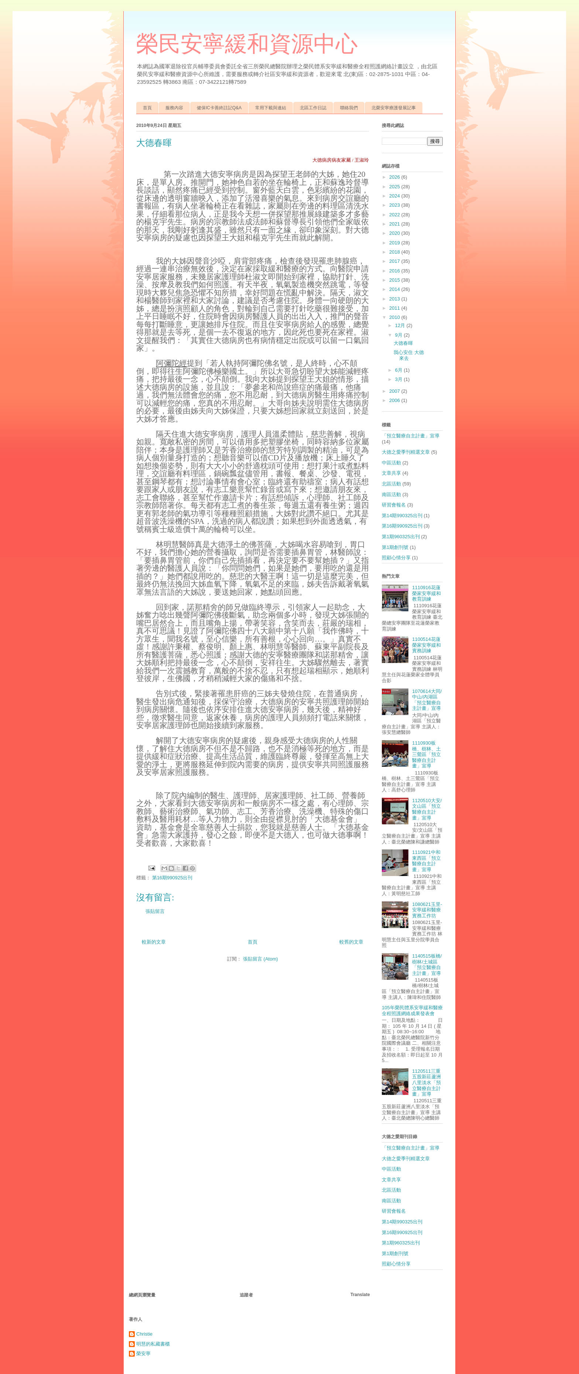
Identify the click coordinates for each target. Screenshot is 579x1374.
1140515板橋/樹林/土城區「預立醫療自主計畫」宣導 (427, 964)
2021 (395, 224)
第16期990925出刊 (172, 877)
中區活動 (391, 463)
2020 (395, 233)
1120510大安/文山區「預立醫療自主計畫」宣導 (427, 809)
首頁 (147, 107)
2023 (395, 205)
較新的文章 (154, 942)
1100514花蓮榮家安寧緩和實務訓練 (426, 644)
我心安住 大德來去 (409, 355)
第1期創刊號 (395, 547)
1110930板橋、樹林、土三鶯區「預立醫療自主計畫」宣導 (426, 754)
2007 (395, 391)
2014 (395, 289)
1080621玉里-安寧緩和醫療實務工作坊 (427, 909)
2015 (395, 280)
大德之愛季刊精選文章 (406, 452)
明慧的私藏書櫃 (153, 1344)
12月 (401, 325)
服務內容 (174, 107)
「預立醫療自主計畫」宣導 (410, 436)
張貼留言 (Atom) (260, 959)
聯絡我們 (349, 107)
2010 (395, 317)
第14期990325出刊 (402, 515)
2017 (395, 261)
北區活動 (391, 484)
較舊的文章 (351, 942)
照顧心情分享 (396, 557)
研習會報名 (394, 505)
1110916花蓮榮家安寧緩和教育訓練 (426, 593)
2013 (395, 299)
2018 (395, 252)
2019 (395, 242)
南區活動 (391, 494)
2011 (395, 308)
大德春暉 (403, 343)
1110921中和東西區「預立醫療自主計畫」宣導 (426, 860)
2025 (395, 186)
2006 (395, 400)
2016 (395, 271)
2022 (395, 214)
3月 (399, 379)
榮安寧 (143, 1353)
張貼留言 (155, 911)
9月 (399, 335)
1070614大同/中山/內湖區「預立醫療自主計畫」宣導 (427, 699)
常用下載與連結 (270, 107)
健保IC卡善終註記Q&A (219, 107)
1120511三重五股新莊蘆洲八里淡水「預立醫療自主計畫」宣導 (426, 1082)
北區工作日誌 (313, 107)
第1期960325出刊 (401, 536)
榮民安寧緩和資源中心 (247, 44)
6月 (399, 370)
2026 (395, 177)
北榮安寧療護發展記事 (393, 107)
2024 (395, 196)
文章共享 (391, 473)
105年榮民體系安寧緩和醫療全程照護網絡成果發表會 (412, 1010)
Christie (144, 1334)
